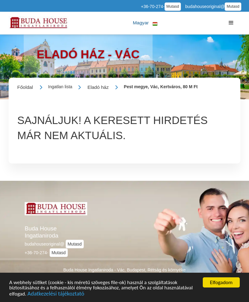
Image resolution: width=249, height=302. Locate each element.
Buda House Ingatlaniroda (41, 232)
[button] (145, 23)
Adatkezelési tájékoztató (55, 296)
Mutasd (172, 6)
